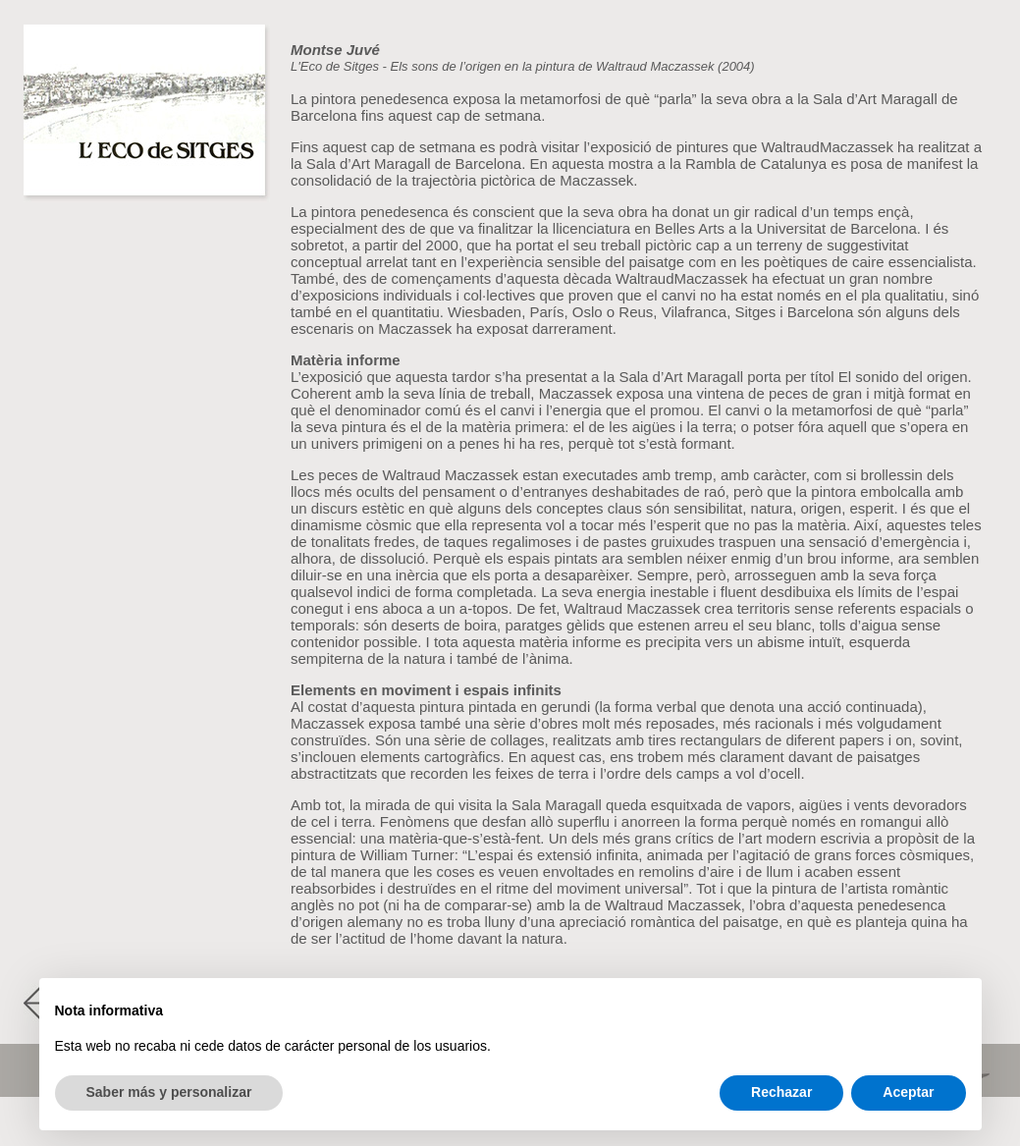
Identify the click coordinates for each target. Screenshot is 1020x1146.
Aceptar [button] (908, 1092)
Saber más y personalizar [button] (169, 1092)
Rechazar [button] (781, 1092)
